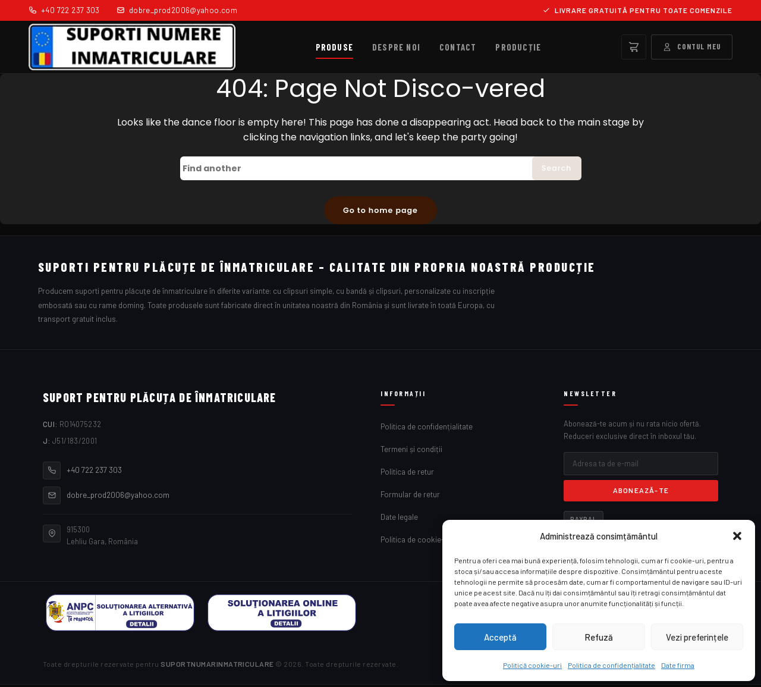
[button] (737, 536)
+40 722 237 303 (64, 10)
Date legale (399, 519)
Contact (457, 47)
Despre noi (396, 47)
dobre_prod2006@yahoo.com (177, 10)
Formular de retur (410, 496)
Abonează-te (641, 492)
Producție (518, 47)
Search (555, 169)
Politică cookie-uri (532, 665)
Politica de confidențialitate (611, 665)
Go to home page (380, 211)
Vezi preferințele (697, 637)
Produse (334, 47)
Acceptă (500, 637)
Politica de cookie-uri (416, 542)
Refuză (598, 637)
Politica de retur (407, 474)
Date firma (677, 665)
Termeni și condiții (411, 451)
